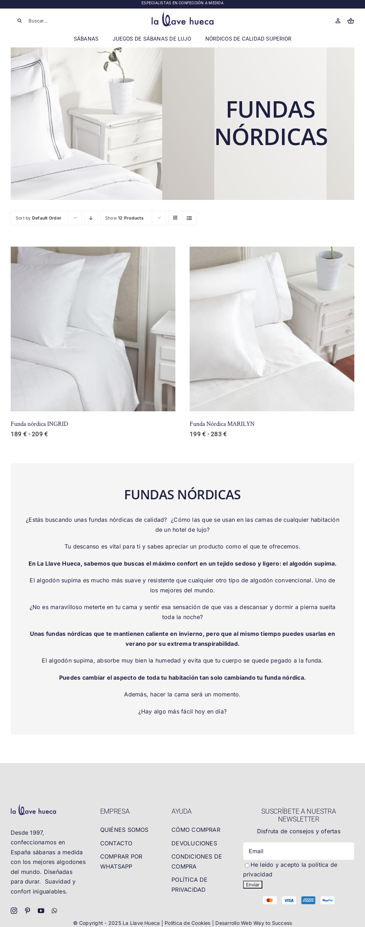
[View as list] (189, 218)
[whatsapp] (54, 910)
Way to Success (272, 923)
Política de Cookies (188, 923)
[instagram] (14, 910)
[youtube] (41, 910)
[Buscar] (20, 21)
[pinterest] (27, 910)
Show (124, 218)
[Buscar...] (45, 21)
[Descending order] (91, 218)
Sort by (38, 218)
